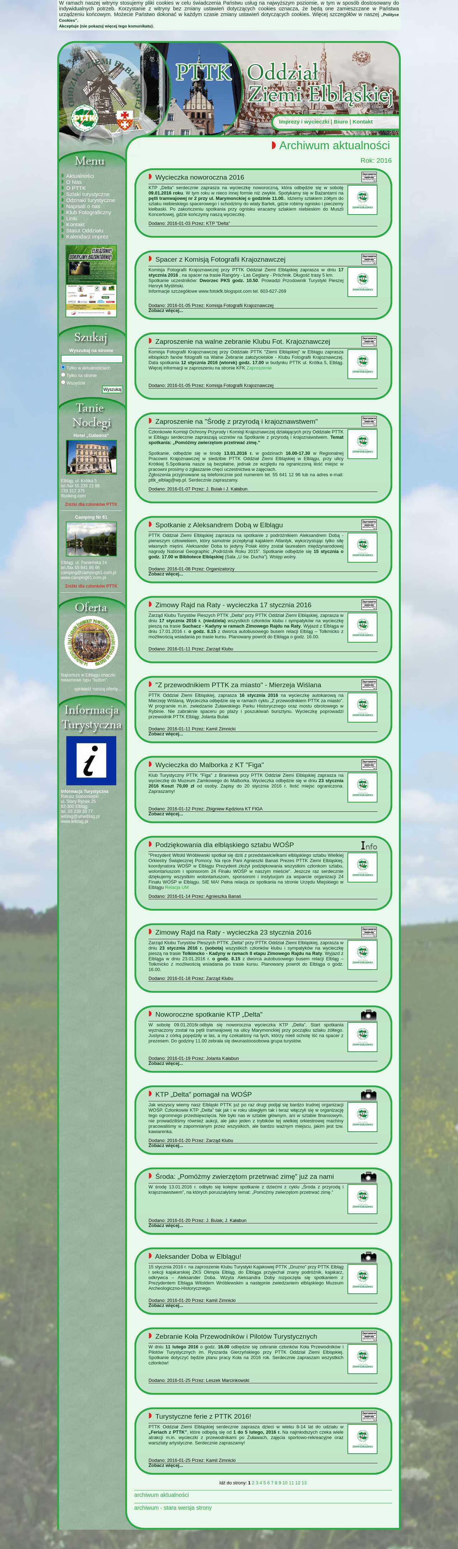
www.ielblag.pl (74, 821)
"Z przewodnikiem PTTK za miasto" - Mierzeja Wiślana (238, 685)
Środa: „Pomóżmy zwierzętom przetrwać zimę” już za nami (244, 1176)
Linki (71, 218)
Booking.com (73, 495)
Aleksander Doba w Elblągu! (198, 1256)
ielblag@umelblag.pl (80, 816)
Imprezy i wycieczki (304, 122)
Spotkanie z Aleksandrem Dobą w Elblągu (219, 525)
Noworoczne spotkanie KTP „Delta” (208, 1014)
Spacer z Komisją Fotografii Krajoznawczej (220, 259)
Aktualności (80, 176)
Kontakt (362, 122)
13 (304, 1482)
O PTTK (76, 188)
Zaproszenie (259, 368)
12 (297, 1482)
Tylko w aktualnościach (86, 368)
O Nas (74, 182)
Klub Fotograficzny (88, 212)
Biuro (341, 122)
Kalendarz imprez (87, 236)
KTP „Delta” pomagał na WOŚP (203, 1094)
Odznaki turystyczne (90, 200)
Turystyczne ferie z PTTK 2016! (203, 1416)
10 (284, 1482)
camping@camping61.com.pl (88, 572)
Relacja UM (177, 887)
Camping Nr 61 (91, 517)
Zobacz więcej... (165, 310)
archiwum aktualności (161, 1495)
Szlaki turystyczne (88, 194)
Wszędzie (73, 383)
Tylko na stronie (79, 375)
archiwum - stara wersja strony (173, 1508)
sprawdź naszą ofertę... (98, 688)
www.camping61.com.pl (83, 577)
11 (291, 1482)
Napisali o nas (83, 206)
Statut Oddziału (84, 230)
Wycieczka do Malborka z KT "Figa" (209, 765)
